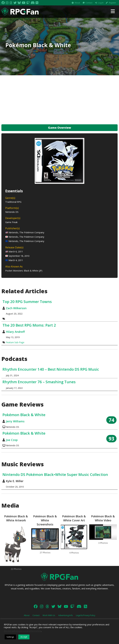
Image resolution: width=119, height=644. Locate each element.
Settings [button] (10, 636)
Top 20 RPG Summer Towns (27, 301)
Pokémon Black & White (23, 414)
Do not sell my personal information (22, 630)
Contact (89, 2)
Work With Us (49, 615)
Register (112, 2)
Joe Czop (12, 440)
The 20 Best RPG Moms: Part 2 (29, 325)
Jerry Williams (15, 421)
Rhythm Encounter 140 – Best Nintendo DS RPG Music (50, 369)
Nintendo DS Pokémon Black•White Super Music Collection (55, 474)
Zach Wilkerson (16, 308)
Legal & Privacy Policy (85, 615)
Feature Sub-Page (15, 342)
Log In (101, 2)
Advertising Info (65, 615)
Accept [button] (23, 636)
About (77, 2)
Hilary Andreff (15, 332)
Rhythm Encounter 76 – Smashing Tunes (39, 381)
